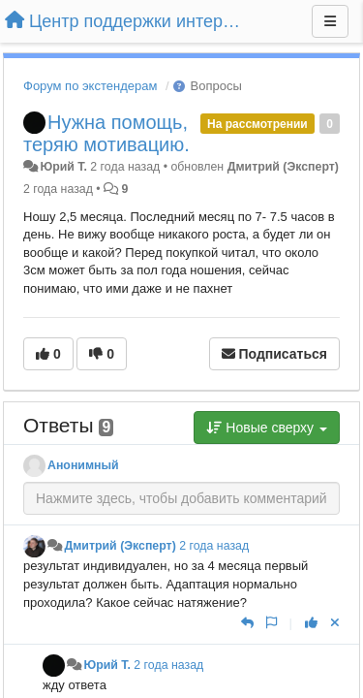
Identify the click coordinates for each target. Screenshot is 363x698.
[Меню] (330, 21)
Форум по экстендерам (90, 86)
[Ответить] (247, 623)
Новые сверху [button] (266, 427)
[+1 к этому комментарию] (311, 623)
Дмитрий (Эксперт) (283, 167)
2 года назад (214, 546)
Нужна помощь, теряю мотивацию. (106, 133)
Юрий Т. (63, 167)
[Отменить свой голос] (335, 623)
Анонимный (83, 465)
